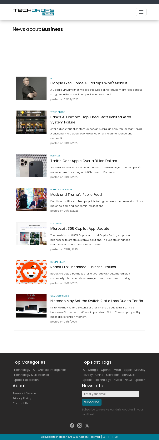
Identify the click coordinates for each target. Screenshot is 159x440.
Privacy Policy (22, 398)
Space (87, 380)
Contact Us (20, 403)
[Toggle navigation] (141, 12)
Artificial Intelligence (52, 370)
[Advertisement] (79, 55)
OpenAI (106, 370)
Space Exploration (26, 380)
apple (128, 370)
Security (139, 370)
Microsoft (112, 375)
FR (108, 436)
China (99, 375)
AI (34, 370)
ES (104, 436)
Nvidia (118, 380)
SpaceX (140, 380)
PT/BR (114, 436)
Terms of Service (24, 393)
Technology (22, 370)
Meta (117, 370)
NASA (128, 380)
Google (93, 370)
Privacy (88, 375)
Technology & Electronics (31, 375)
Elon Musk (128, 375)
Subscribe (91, 402)
